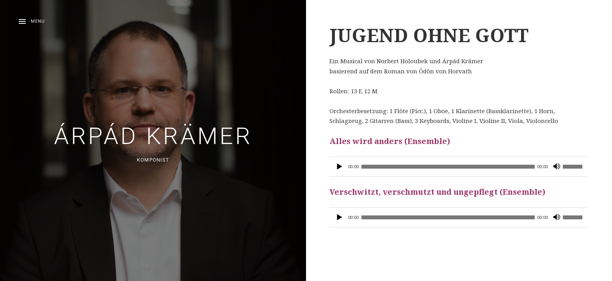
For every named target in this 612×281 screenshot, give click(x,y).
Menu (38, 21)
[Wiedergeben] (339, 167)
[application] (459, 167)
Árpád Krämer (153, 136)
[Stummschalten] (556, 167)
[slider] (448, 167)
